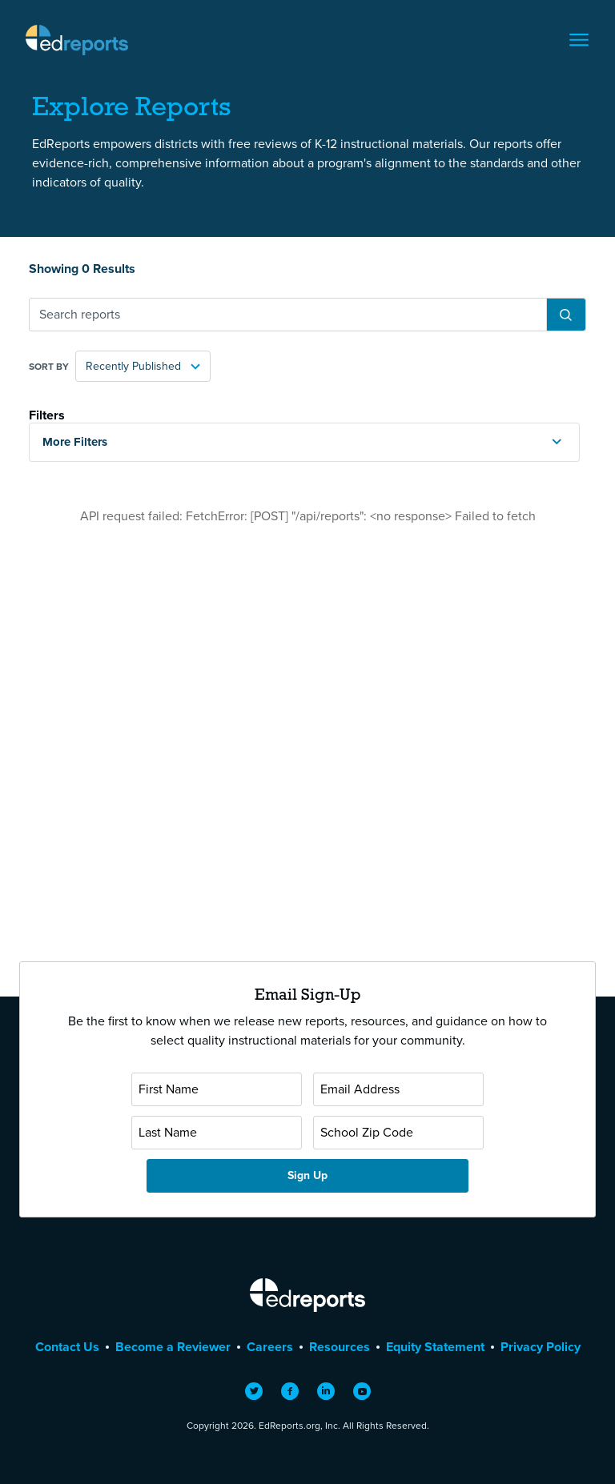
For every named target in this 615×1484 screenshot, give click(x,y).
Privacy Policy (540, 1347)
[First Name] (216, 1089)
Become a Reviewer (173, 1347)
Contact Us (67, 1347)
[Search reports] (288, 315)
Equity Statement (435, 1347)
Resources (339, 1347)
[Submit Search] (565, 315)
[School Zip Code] (398, 1132)
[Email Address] (398, 1089)
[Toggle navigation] (579, 40)
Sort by (49, 366)
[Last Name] (216, 1132)
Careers (270, 1347)
